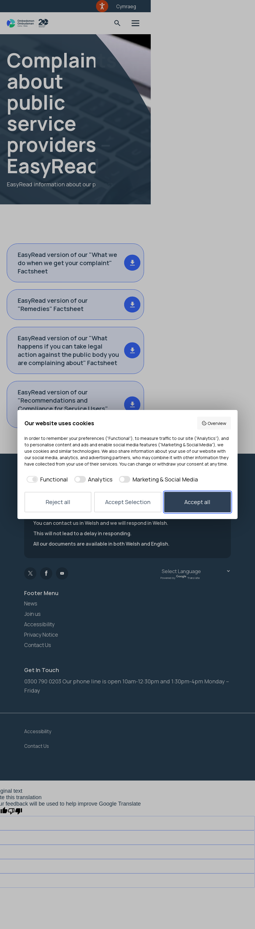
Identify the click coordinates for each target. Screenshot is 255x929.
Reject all (58, 502)
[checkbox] (46, 479)
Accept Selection (127, 502)
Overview (213, 423)
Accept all (197, 502)
